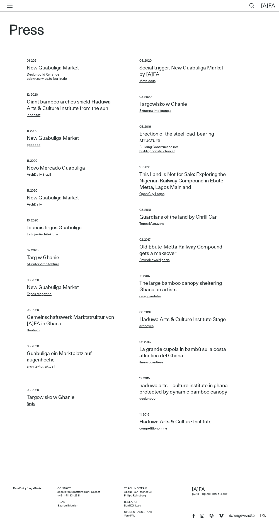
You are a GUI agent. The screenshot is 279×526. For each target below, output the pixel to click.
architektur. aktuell (41, 366)
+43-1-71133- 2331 (68, 495)
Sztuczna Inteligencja (155, 110)
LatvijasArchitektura (42, 234)
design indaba (150, 296)
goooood (33, 144)
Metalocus (147, 81)
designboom (149, 398)
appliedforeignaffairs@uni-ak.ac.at (78, 492)
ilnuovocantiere (151, 362)
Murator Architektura (43, 264)
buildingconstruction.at (157, 151)
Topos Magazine (39, 294)
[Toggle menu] (9, 5)
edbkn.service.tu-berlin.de (47, 78)
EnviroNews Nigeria (154, 260)
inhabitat (33, 115)
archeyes (146, 326)
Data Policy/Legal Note (27, 488)
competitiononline (153, 428)
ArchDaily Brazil (39, 174)
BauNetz (33, 330)
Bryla (31, 404)
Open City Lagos (151, 194)
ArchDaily (34, 204)
